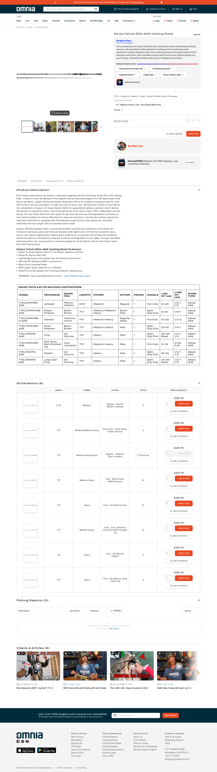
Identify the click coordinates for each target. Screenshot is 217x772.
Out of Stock (184, 453)
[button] (108, 190)
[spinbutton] (169, 403)
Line (27, 21)
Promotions (129, 21)
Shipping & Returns (174, 740)
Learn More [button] (190, 162)
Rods (36, 21)
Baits (18, 21)
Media (195, 21)
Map (156, 21)
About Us (138, 737)
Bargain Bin (76, 743)
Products (20, 27)
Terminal (56, 21)
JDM (116, 21)
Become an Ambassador (145, 746)
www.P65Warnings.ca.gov (77, 276)
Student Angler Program (145, 749)
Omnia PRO (108, 756)
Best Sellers (76, 740)
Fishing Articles (109, 740)
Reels (45, 21)
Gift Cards (76, 756)
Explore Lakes (109, 752)
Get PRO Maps (96, 21)
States (168, 21)
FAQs (167, 743)
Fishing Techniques (111, 743)
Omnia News (140, 740)
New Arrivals (77, 737)
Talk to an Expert (173, 737)
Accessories (69, 21)
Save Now (138, 2)
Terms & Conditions (64, 768)
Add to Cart (193, 134)
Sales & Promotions (80, 749)
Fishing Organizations (113, 749)
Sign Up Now (171, 715)
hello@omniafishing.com (177, 759)
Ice (108, 21)
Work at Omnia (141, 743)
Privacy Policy (82, 768)
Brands (181, 21)
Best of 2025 (77, 752)
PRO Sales (76, 746)
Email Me (143, 455)
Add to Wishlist (174, 134)
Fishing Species (110, 746)
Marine (82, 21)
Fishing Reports (110, 737)
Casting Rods (42, 27)
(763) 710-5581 (172, 756)
